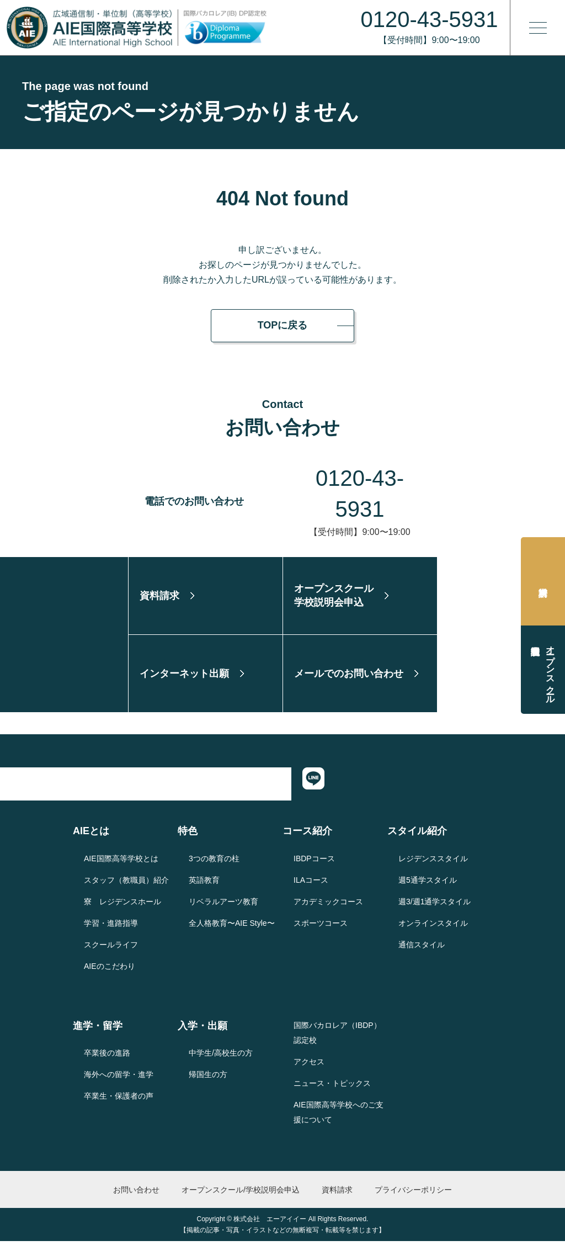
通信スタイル (421, 954)
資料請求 (543, 581)
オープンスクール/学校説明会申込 (241, 1199)
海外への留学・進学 (118, 1084)
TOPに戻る (283, 325)
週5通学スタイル (427, 889)
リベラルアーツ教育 (223, 911)
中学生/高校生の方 (221, 1062)
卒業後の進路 (107, 1062)
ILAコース (311, 889)
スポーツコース (321, 932)
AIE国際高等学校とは (121, 867)
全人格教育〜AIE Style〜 (232, 932)
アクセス (309, 1071)
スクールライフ (111, 954)
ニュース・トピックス (332, 1092)
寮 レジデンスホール (122, 911)
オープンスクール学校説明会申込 (550, 669)
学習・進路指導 (111, 932)
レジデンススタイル (433, 867)
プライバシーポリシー (413, 1199)
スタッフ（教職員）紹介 (126, 889)
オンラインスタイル (433, 932)
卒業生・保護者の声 (118, 1105)
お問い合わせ (136, 1199)
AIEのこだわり (109, 975)
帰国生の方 (208, 1084)
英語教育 (204, 889)
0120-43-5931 (360, 478)
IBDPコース (314, 867)
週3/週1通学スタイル (434, 911)
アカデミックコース (328, 911)
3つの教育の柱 (214, 867)
